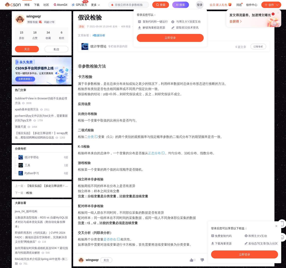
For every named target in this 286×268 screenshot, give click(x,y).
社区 (46, 4)
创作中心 (251, 4)
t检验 (29, 192)
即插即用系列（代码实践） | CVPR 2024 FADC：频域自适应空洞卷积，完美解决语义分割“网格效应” (41, 237)
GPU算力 (79, 3)
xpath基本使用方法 (32, 109)
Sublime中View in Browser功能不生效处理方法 (41, 101)
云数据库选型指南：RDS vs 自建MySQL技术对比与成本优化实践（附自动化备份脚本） (41, 222)
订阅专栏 (258, 46)
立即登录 (170, 37)
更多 (95, 4)
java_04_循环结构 (26, 211)
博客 (27, 4)
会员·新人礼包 (221, 4)
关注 (106, 260)
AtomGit (60, 4)
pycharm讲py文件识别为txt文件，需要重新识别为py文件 (41, 118)
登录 (199, 4)
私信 (56, 49)
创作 (271, 4)
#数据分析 (99, 35)
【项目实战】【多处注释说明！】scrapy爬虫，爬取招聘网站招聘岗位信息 (41, 135)
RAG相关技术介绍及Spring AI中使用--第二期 (41, 261)
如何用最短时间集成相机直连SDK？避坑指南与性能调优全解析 (41, 250)
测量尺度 (26, 126)
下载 (36, 4)
